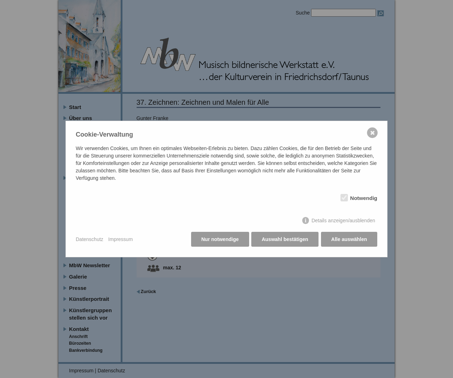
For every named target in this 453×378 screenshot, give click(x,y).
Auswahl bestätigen (285, 239)
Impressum (120, 239)
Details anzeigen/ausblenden (343, 221)
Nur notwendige (220, 239)
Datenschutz (89, 239)
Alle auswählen (349, 239)
